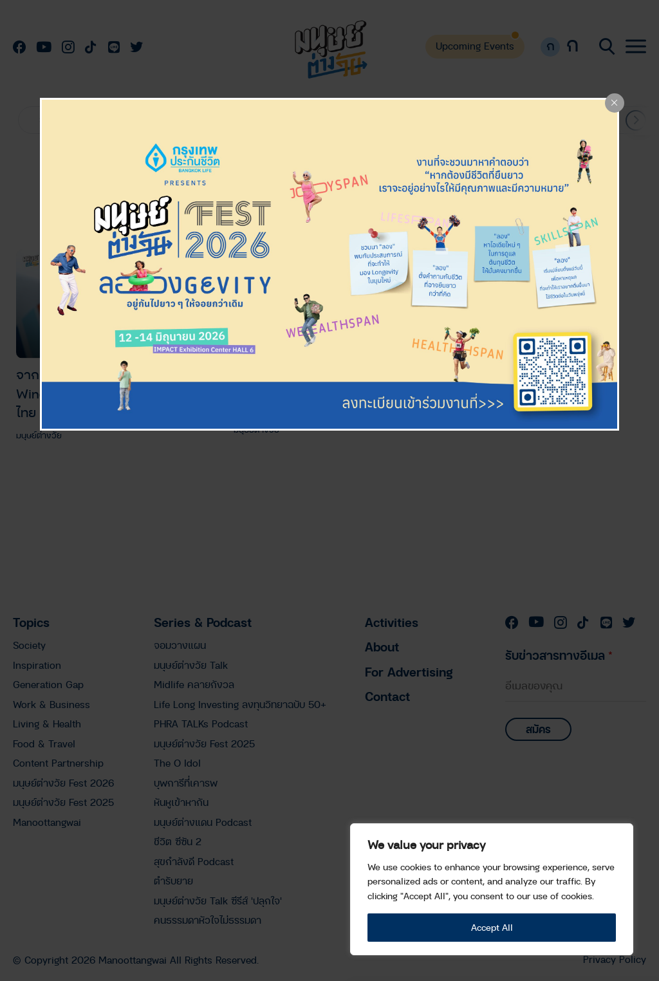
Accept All (492, 927)
